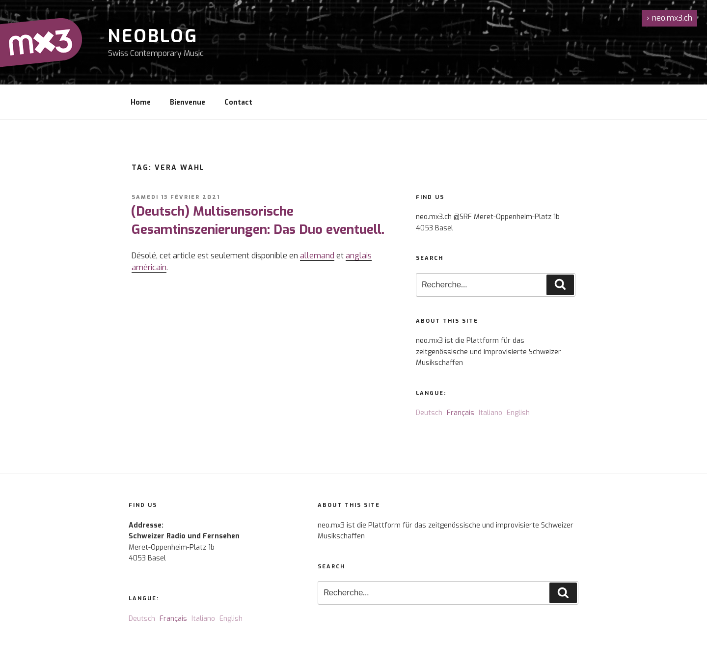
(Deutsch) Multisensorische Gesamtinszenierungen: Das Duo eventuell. (257, 220)
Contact (238, 102)
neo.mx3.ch (669, 18)
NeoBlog (153, 36)
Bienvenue (187, 102)
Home (141, 102)
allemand (317, 256)
